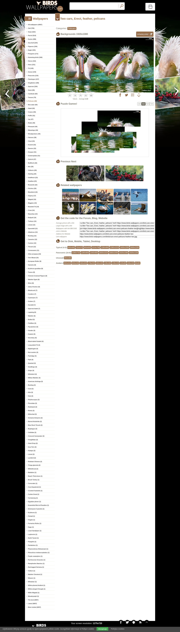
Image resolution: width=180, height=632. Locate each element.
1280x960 (105, 247)
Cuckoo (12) (32, 243)
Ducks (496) (32, 39)
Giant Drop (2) (33, 443)
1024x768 (96, 247)
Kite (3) (30, 392)
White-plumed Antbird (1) (36, 585)
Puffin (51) (31, 115)
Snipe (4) (31, 370)
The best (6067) (33, 600)
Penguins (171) (33, 53)
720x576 (79, 247)
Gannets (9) (32, 265)
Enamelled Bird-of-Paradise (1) (38, 505)
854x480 (67, 258)
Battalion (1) (32, 472)
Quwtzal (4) (32, 363)
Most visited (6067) (34, 607)
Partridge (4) (32, 356)
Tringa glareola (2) (34, 465)
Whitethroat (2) (33, 469)
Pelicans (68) (32, 101)
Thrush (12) (32, 246)
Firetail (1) (31, 516)
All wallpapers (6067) (35, 24)
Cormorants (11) (33, 250)
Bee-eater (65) (33, 104)
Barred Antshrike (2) (35, 421)
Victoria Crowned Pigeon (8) (37, 276)
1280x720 (76, 253)
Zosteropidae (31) (34, 155)
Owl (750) (31, 28)
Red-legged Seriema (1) (36, 567)
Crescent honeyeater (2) (36, 436)
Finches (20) (32, 188)
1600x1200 (134, 247)
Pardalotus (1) (33, 545)
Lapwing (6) (32, 312)
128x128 (115, 263)
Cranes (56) (32, 112)
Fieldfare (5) (32, 323)
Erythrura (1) (32, 512)
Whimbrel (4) (32, 374)
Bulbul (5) (31, 319)
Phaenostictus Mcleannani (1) (38, 549)
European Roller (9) (34, 261)
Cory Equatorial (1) (34, 487)
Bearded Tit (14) (33, 206)
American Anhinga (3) (35, 381)
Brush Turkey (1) (33, 480)
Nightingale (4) (33, 348)
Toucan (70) (32, 97)
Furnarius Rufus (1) (34, 523)
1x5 (139, 104)
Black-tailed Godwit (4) (36, 341)
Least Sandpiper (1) (34, 530)
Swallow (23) (32, 181)
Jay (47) (30, 119)
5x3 (147, 104)
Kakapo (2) (31, 450)
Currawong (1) (33, 498)
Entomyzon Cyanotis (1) (36, 509)
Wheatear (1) (32, 581)
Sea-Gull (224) (33, 43)
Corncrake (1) (32, 483)
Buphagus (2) (32, 429)
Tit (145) (31, 68)
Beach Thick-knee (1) (35, 476)
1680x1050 (113, 253)
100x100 (130, 263)
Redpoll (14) (32, 217)
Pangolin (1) (32, 541)
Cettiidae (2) (32, 432)
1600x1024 (103, 253)
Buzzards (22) (32, 185)
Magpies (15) (32, 203)
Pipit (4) (30, 359)
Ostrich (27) (32, 159)
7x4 (151, 104)
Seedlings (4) (32, 367)
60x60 (137, 263)
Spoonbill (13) (33, 228)
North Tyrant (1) (33, 538)
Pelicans (72, 28)
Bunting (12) (32, 236)
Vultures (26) (32, 170)
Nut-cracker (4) (33, 352)
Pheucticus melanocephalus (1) (38, 552)
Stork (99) (31, 90)
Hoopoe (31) (32, 152)
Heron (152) (32, 61)
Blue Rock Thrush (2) (35, 425)
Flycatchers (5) (33, 327)
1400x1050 (124, 247)
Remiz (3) (31, 410)
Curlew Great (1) (33, 494)
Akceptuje (102, 629)
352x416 (67, 263)
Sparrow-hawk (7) (34, 308)
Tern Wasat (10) (33, 257)
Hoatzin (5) (31, 334)
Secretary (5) (32, 337)
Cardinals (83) (33, 94)
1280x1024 (114, 247)
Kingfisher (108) (33, 83)
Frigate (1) (31, 520)
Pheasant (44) (32, 126)
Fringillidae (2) (33, 439)
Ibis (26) (31, 166)
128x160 (107, 263)
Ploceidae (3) (32, 403)
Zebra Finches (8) (34, 287)
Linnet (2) (31, 454)
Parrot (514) (32, 35)
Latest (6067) (32, 603)
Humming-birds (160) (35, 57)
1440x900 (94, 253)
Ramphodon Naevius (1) (36, 563)
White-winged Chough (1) (36, 589)
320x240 (75, 263)
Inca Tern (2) (32, 447)
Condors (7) (32, 294)
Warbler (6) (32, 316)
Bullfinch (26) (32, 163)
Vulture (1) (31, 571)
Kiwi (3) (30, 396)
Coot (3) (31, 388)
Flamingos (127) (33, 79)
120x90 (123, 263)
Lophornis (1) (32, 534)
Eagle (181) (32, 50)
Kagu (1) (31, 527)
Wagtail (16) (32, 199)
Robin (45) (31, 123)
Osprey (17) (32, 195)
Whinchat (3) (32, 414)
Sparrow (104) (33, 86)
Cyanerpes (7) (33, 297)
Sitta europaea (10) (34, 254)
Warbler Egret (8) (34, 279)
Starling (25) (32, 174)
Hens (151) (31, 64)
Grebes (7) (31, 301)
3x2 (143, 104)
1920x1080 (123, 253)
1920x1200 (133, 253)
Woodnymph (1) (33, 596)
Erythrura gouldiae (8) (35, 268)
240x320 (83, 263)
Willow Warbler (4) (34, 378)
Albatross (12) (33, 232)
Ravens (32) (32, 148)
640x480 (71, 247)
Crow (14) (31, 210)
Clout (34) (31, 141)
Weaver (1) (31, 578)
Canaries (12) (32, 239)
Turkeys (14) (32, 221)
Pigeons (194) (32, 46)
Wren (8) (31, 283)
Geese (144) (32, 72)
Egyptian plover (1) (34, 501)
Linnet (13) (31, 225)
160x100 (99, 263)
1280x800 (85, 253)
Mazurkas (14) (33, 214)
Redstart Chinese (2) (35, 461)
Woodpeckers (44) (34, 134)
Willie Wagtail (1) (33, 592)
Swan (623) (32, 32)
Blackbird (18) (33, 192)
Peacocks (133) (33, 75)
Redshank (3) (32, 407)
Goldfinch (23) (33, 177)
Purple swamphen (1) (35, 556)
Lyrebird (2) (32, 458)
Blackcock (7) (32, 290)
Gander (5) (31, 330)
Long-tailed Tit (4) (34, 345)
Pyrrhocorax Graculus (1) (36, 560)
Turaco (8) (31, 272)
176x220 (91, 263)
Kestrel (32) (32, 145)
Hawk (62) (31, 108)
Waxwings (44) (33, 130)
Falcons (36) (32, 137)
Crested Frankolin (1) (35, 490)
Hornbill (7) (32, 305)
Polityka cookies (117, 629)
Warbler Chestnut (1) (35, 574)
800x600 (87, 247)
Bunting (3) (32, 385)
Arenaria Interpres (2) (35, 418)
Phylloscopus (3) (34, 399)
